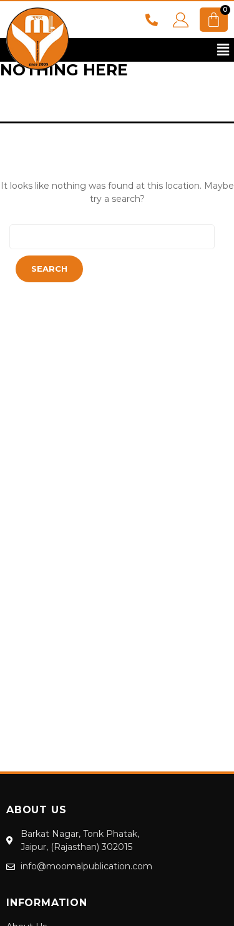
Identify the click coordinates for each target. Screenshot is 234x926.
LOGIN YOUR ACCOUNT (180, 20)
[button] (223, 50)
